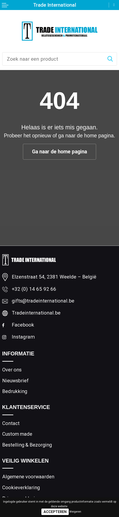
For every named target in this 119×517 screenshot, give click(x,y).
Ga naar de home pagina (59, 152)
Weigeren (75, 511)
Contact (11, 423)
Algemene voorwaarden (28, 476)
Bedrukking (14, 391)
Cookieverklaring (21, 487)
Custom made (17, 434)
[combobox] (52, 58)
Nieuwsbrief (15, 380)
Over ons (12, 370)
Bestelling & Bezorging (27, 445)
